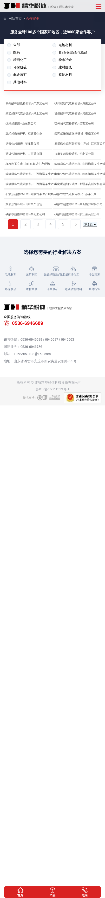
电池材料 (62, 45)
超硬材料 (62, 75)
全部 (13, 45)
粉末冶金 (62, 60)
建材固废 (62, 67)
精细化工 (17, 60)
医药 (13, 52)
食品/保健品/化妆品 (69, 52)
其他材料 (17, 82)
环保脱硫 (17, 67)
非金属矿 (17, 75)
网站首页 (15, 18)
